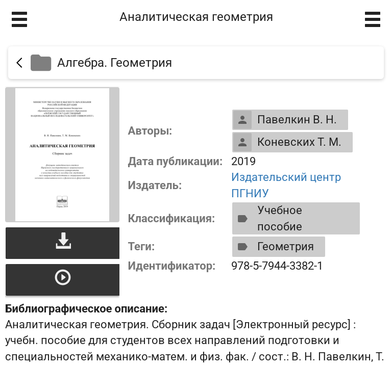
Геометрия (273, 247)
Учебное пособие (267, 218)
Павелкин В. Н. (285, 120)
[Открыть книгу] (62, 154)
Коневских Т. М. (287, 142)
